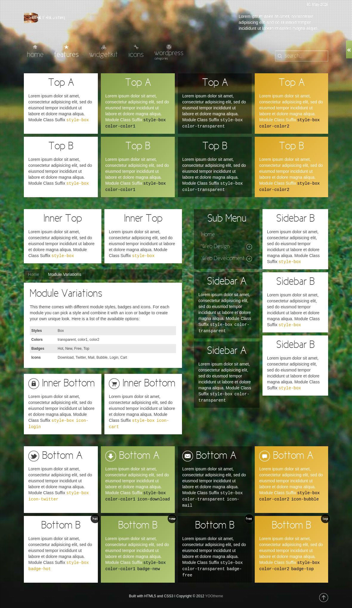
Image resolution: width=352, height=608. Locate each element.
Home (33, 274)
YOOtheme (214, 596)
